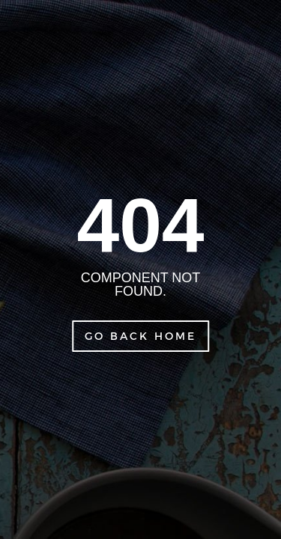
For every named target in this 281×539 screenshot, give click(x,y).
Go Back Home (140, 335)
